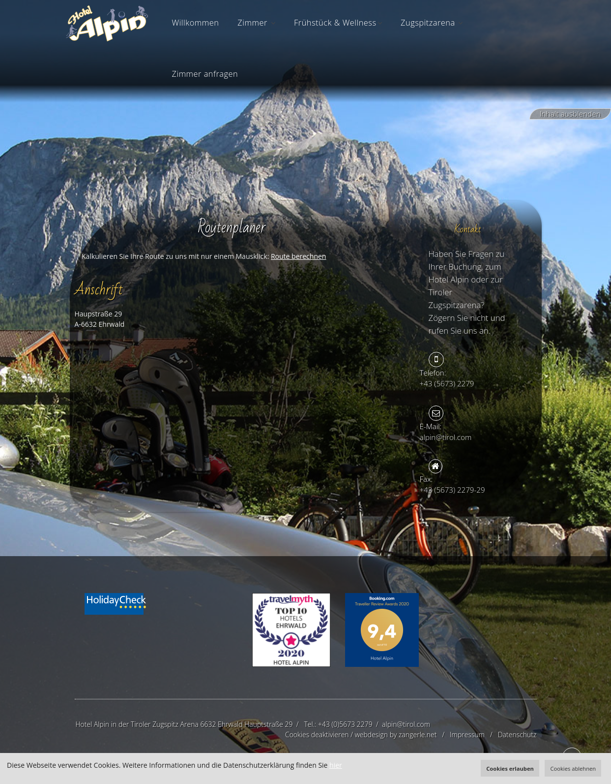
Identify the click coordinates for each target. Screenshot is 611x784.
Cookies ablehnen (573, 768)
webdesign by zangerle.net (396, 734)
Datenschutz (517, 734)
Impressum (467, 734)
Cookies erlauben (510, 768)
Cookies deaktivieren (317, 734)
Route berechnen (298, 256)
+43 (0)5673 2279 (345, 724)
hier (335, 765)
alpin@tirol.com (406, 724)
